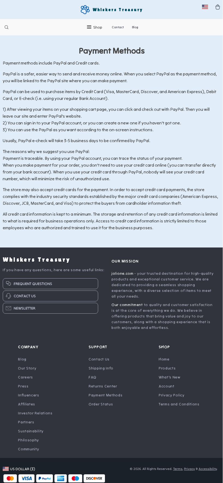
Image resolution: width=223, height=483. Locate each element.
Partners (26, 425)
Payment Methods (106, 398)
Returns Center (103, 389)
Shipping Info (101, 371)
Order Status (101, 407)
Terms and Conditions (179, 407)
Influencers (28, 398)
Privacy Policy (172, 398)
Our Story (27, 371)
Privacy (189, 472)
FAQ (93, 380)
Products (167, 371)
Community (28, 452)
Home (164, 362)
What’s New (169, 380)
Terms (177, 472)
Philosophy (28, 443)
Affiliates (26, 407)
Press (23, 389)
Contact (118, 27)
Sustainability (31, 434)
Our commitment (127, 307)
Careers (25, 380)
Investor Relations (35, 416)
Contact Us (99, 362)
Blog (135, 27)
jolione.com (123, 276)
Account (166, 389)
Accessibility (207, 472)
